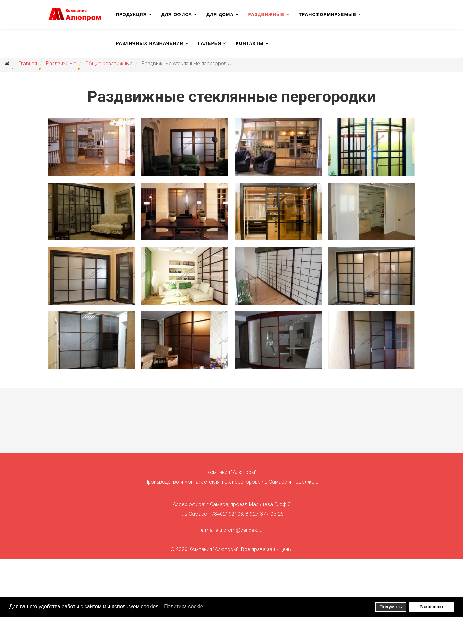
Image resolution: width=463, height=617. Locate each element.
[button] (207, 607)
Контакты (249, 43)
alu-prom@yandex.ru (238, 530)
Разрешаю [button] (431, 606)
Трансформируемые (328, 14)
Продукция (131, 14)
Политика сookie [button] (183, 606)
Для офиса (176, 14)
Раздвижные (266, 14)
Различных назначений (150, 43)
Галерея (209, 43)
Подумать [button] (390, 606)
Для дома (219, 14)
